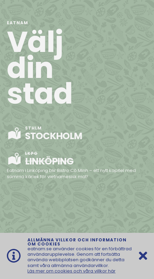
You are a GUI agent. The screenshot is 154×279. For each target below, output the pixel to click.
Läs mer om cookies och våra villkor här (71, 271)
